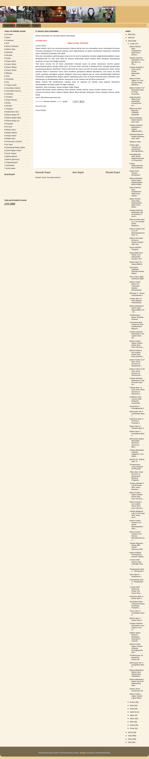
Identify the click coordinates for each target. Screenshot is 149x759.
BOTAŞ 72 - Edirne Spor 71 (137, 460)
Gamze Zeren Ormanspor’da (136, 690)
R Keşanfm (8, 124)
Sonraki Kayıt (42, 172)
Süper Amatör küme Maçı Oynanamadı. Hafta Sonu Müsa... (136, 203)
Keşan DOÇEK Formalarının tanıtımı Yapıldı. (137, 554)
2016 (130, 34)
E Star (6, 82)
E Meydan (8, 73)
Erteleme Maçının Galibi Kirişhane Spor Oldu (137, 136)
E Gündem (8, 52)
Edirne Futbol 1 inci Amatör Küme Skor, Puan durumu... (137, 353)
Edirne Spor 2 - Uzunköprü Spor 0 (137, 433)
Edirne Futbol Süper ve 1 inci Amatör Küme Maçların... (136, 82)
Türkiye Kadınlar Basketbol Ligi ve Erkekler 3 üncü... (136, 213)
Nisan (132, 718)
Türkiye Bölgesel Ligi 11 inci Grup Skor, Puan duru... (137, 514)
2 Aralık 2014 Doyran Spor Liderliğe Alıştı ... (136, 563)
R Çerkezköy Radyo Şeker (14, 147)
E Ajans (7, 37)
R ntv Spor (8, 144)
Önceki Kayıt (113, 172)
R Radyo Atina (10, 130)
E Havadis (8, 55)
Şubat (132, 725)
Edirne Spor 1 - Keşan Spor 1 (136, 619)
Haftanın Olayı (135, 142)
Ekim (132, 705)
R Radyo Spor (9, 138)
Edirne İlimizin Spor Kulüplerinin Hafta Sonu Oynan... (135, 51)
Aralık (132, 44)
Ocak (132, 728)
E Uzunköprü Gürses (12, 91)
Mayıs (132, 715)
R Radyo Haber (10, 136)
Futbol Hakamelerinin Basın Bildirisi (136, 166)
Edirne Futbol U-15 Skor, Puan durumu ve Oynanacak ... (137, 372)
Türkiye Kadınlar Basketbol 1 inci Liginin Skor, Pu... (137, 335)
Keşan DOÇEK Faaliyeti (135, 248)
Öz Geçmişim (23, 26)
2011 (130, 739)
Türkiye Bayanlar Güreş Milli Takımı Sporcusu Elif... (137, 546)
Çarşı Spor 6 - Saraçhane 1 (135, 575)
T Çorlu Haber (9, 168)
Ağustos (133, 712)
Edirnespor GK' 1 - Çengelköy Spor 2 (137, 665)
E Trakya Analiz (10, 85)
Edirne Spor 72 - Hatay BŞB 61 (136, 263)
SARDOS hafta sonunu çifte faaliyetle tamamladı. (135, 400)
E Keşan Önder (10, 70)
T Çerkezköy (9, 165)
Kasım (132, 702)
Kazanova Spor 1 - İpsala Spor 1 (137, 597)
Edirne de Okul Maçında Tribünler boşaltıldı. (135, 112)
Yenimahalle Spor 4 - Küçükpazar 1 (137, 582)
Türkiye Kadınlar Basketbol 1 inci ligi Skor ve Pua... (137, 61)
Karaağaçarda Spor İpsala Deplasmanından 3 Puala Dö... (137, 157)
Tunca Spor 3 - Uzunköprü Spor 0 (137, 613)
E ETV (6, 43)
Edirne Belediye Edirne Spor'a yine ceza (136, 120)
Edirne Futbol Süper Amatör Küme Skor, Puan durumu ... (137, 344)
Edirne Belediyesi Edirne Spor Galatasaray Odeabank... (137, 673)
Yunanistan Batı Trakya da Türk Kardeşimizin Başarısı (136, 325)
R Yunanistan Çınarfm (13, 141)
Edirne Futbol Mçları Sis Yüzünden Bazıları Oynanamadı (136, 286)
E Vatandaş (8, 94)
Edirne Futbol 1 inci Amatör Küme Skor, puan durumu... (137, 505)
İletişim (36, 26)
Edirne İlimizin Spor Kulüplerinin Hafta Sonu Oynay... (135, 192)
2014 (130, 41)
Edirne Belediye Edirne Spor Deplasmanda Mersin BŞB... (136, 181)
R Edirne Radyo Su (11, 121)
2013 (130, 732)
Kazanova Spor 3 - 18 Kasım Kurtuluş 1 (137, 421)
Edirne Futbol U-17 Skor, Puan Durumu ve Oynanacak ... (137, 363)
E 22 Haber (8, 34)
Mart (132, 722)
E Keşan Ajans (10, 61)
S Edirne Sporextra (11, 159)
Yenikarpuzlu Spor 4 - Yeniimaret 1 (137, 570)
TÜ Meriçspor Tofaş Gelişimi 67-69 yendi (136, 467)
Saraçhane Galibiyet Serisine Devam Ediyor (137, 270)
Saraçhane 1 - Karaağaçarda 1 (137, 407)
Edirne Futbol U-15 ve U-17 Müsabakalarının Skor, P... (137, 232)
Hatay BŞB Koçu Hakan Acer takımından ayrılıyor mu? (136, 256)
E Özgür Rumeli (10, 100)
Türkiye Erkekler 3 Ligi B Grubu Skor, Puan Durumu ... (137, 486)
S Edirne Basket (10, 156)
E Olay (7, 76)
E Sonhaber (9, 79)
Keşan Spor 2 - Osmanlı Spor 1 (137, 427)
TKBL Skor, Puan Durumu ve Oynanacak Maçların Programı (136, 476)
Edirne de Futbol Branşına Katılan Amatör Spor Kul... (136, 241)
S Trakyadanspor (11, 162)
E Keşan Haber (10, 64)
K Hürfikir (8, 106)
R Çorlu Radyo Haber (12, 150)
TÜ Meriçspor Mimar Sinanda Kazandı (136, 317)
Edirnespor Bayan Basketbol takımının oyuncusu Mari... (137, 443)
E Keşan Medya (10, 67)
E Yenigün (8, 97)
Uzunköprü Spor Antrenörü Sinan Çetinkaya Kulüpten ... (137, 605)
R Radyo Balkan (10, 133)
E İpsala (7, 103)
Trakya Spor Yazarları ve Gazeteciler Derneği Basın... (137, 148)
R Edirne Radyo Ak (11, 115)
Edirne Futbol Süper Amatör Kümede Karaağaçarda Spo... (136, 648)
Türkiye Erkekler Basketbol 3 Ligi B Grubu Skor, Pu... (137, 381)
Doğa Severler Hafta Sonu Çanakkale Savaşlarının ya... (135, 101)
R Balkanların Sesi (11, 112)
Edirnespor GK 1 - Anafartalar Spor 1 (137, 413)
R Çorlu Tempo (10, 153)
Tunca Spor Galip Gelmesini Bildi (137, 278)
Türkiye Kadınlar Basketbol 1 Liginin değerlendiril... (136, 128)
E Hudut (7, 58)
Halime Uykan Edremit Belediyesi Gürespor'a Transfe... (135, 637)
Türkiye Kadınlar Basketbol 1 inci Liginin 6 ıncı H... (137, 627)
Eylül (132, 709)
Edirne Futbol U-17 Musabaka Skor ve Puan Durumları (137, 91)
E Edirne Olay (9, 49)
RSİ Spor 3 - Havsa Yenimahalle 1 (137, 294)
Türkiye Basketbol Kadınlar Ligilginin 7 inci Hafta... (137, 453)
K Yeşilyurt (8, 109)
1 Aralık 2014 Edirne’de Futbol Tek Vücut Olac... (136, 590)
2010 (130, 742)
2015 (130, 38)
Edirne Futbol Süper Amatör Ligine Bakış (136, 696)
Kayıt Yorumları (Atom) (51, 177)
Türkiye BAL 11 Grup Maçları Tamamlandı (136, 301)
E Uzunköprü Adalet (12, 88)
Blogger (83, 753)
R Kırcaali (8, 127)
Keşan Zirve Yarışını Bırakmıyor (135, 173)
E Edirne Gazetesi (11, 46)
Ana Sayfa (9, 26)
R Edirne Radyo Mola (12, 118)
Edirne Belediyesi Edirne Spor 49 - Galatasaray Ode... (137, 682)
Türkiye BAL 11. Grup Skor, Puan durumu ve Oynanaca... (137, 391)
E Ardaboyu (9, 40)
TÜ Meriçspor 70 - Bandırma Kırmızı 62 (137, 657)
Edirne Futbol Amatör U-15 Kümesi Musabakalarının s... (137, 536)
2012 (130, 736)
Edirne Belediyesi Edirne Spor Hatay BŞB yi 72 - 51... (137, 309)
